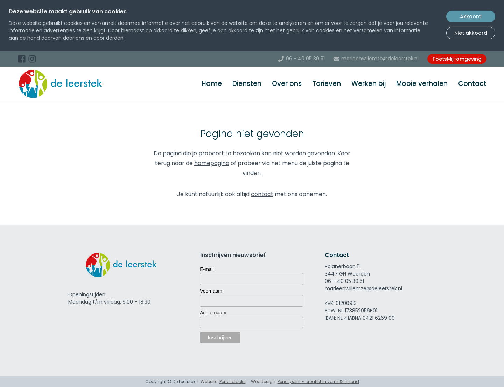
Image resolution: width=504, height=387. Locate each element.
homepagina (211, 163)
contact (262, 194)
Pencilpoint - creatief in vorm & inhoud (318, 382)
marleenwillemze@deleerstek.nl (380, 58)
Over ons (287, 83)
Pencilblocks (232, 382)
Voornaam (211, 291)
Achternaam (213, 312)
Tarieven (326, 83)
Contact (472, 83)
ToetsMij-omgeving (457, 58)
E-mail (207, 269)
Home (212, 83)
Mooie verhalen (422, 83)
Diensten (246, 83)
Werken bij (368, 83)
